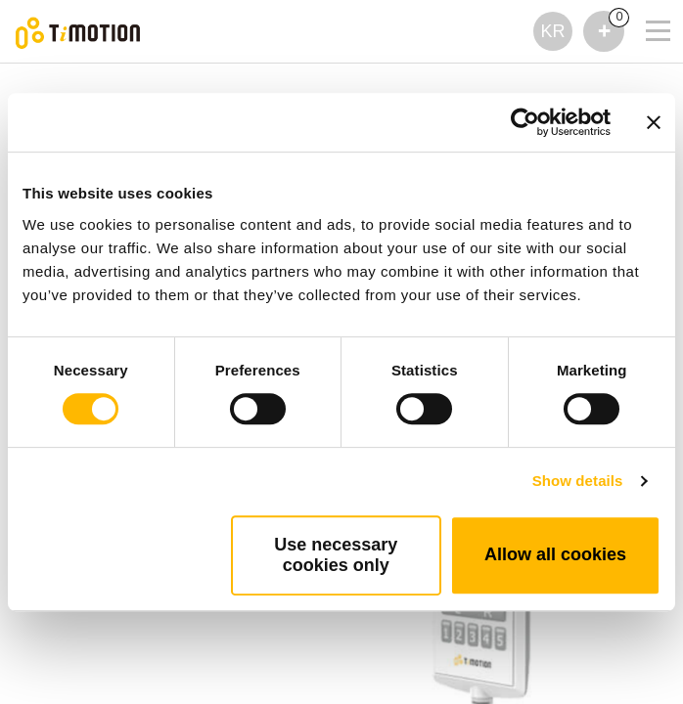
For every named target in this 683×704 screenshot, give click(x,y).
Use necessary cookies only (335, 555)
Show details (577, 480)
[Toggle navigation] (646, 5)
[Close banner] (653, 122)
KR (552, 31)
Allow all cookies (555, 554)
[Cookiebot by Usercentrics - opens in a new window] (525, 122)
